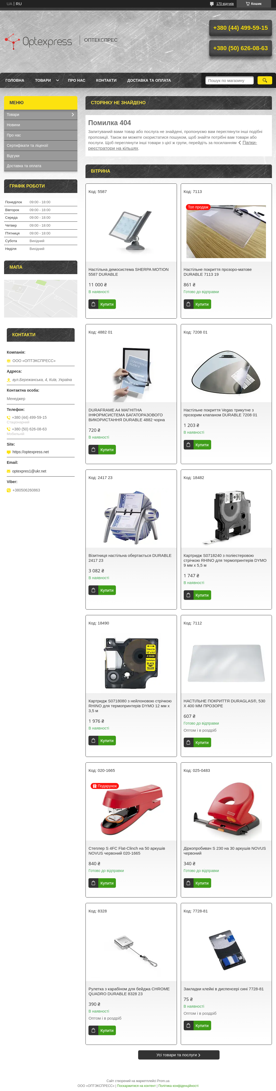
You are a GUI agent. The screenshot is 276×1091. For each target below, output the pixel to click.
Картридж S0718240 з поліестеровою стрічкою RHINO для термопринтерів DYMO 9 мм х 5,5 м (225, 560)
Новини (13, 125)
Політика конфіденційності (178, 1086)
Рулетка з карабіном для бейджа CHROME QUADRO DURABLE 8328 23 (129, 991)
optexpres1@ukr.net (29, 471)
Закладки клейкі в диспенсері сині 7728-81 (224, 989)
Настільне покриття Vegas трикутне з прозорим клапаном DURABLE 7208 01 (221, 412)
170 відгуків (225, 4)
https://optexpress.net (30, 452)
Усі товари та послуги (177, 1054)
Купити (106, 304)
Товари (43, 80)
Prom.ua (163, 1081)
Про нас (76, 80)
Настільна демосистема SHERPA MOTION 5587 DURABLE (128, 272)
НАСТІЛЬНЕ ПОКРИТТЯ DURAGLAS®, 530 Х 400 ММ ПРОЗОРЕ (224, 703)
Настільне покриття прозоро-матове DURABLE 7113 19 (218, 272)
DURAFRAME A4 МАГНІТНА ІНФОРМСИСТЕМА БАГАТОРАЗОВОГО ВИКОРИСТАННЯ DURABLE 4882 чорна (126, 415)
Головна (14, 80)
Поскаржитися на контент (136, 1086)
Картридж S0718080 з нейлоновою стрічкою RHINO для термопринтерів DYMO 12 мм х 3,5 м (130, 706)
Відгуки (13, 156)
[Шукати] (265, 80)
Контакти (106, 80)
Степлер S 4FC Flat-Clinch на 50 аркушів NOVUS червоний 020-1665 (126, 850)
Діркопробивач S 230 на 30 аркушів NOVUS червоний (225, 850)
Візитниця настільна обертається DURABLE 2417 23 (130, 558)
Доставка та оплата (149, 80)
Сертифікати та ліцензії (27, 145)
